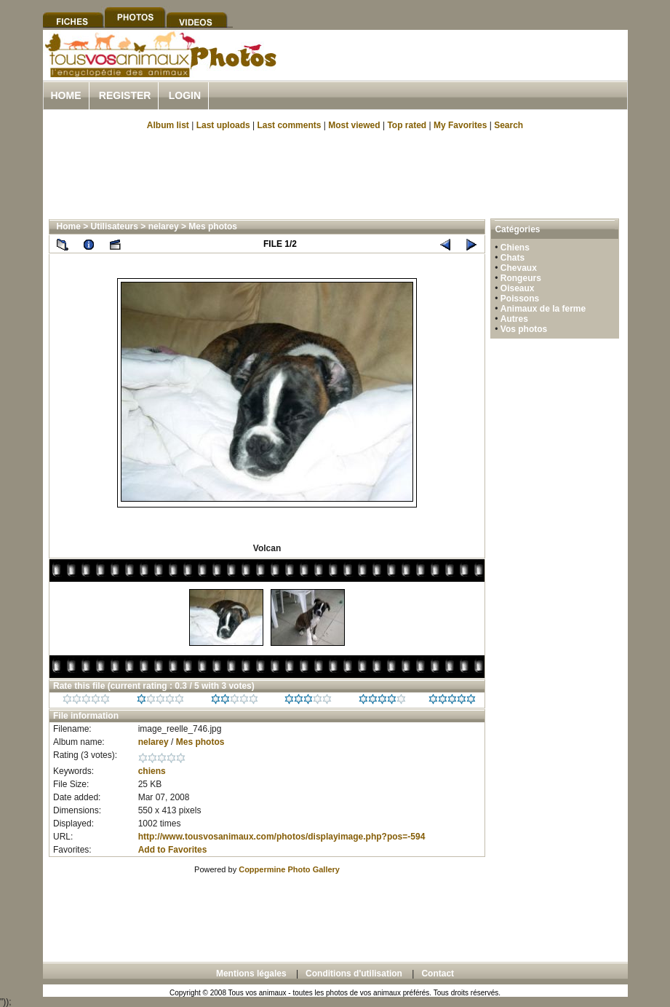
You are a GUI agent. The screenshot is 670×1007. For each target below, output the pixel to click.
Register (125, 95)
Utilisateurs (114, 226)
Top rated (406, 125)
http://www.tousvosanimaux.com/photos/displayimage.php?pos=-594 (282, 837)
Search (508, 125)
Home (66, 95)
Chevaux (518, 268)
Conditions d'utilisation (354, 973)
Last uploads (223, 125)
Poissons (519, 298)
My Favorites (460, 125)
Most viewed (354, 125)
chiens (152, 771)
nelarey (163, 226)
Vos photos (523, 329)
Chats (512, 258)
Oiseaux (517, 288)
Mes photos (212, 226)
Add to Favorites (172, 850)
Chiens (515, 247)
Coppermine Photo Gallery (289, 869)
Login (185, 95)
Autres (514, 319)
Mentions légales (251, 973)
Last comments (289, 125)
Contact (437, 973)
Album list (168, 125)
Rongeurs (520, 278)
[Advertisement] (457, 71)
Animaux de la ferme (543, 309)
